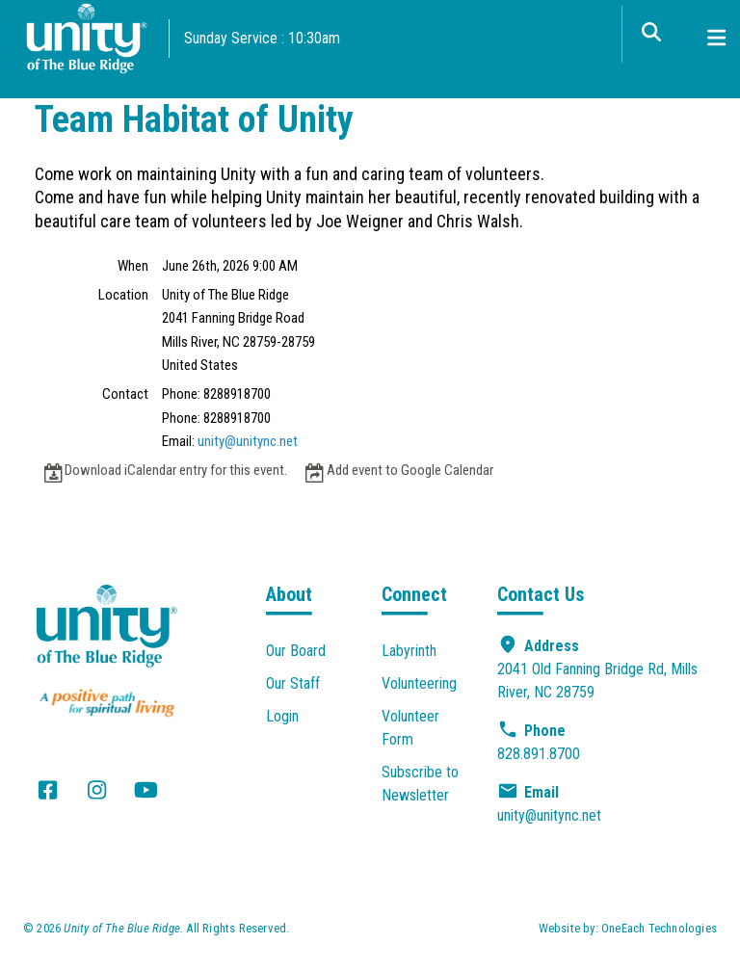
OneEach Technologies (659, 928)
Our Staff (293, 683)
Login (282, 716)
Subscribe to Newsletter (420, 783)
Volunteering (419, 683)
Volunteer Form (410, 727)
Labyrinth (409, 651)
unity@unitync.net (248, 441)
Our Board (296, 651)
